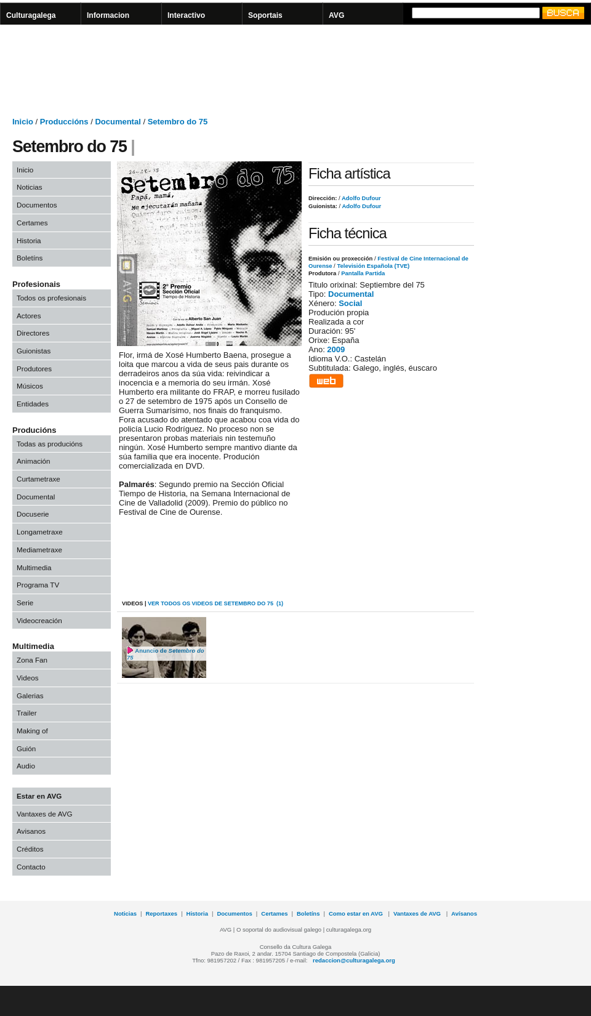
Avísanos (464, 913)
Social (350, 303)
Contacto (31, 867)
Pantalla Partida (363, 273)
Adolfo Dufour (360, 198)
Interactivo (186, 15)
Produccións (64, 121)
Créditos (30, 849)
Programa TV (38, 585)
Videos (28, 678)
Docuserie (33, 514)
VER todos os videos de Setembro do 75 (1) (215, 603)
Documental (117, 121)
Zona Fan (32, 660)
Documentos (37, 205)
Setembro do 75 (178, 121)
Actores (29, 316)
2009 (336, 349)
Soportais (265, 15)
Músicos (30, 386)
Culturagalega (31, 15)
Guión (26, 748)
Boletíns (29, 258)
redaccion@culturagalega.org (354, 960)
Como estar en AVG (357, 913)
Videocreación (39, 620)
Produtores (34, 369)
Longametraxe (40, 532)
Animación (33, 461)
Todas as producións (49, 444)
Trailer (27, 713)
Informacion (108, 15)
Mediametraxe (39, 550)
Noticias (29, 187)
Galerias (30, 695)
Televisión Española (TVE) (373, 265)
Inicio (22, 121)
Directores (33, 333)
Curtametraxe (38, 479)
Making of (32, 731)
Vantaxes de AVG (45, 814)
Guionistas (33, 351)
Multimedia (34, 567)
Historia (29, 240)
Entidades (33, 404)
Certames (32, 223)
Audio (26, 766)
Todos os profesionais (51, 298)
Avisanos (31, 831)
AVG (336, 15)
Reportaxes (161, 913)
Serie (25, 603)
